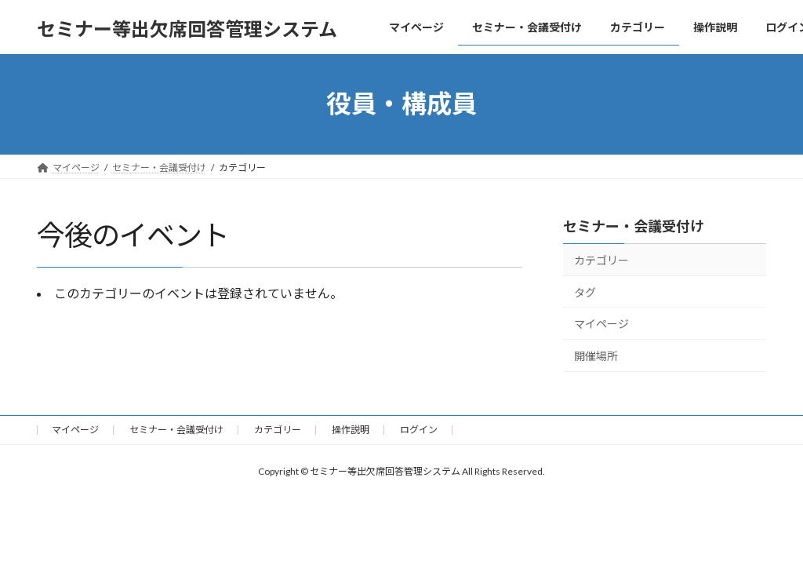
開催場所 (596, 355)
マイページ (601, 323)
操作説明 (350, 430)
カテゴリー (601, 260)
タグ (585, 291)
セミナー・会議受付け (633, 226)
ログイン (419, 430)
